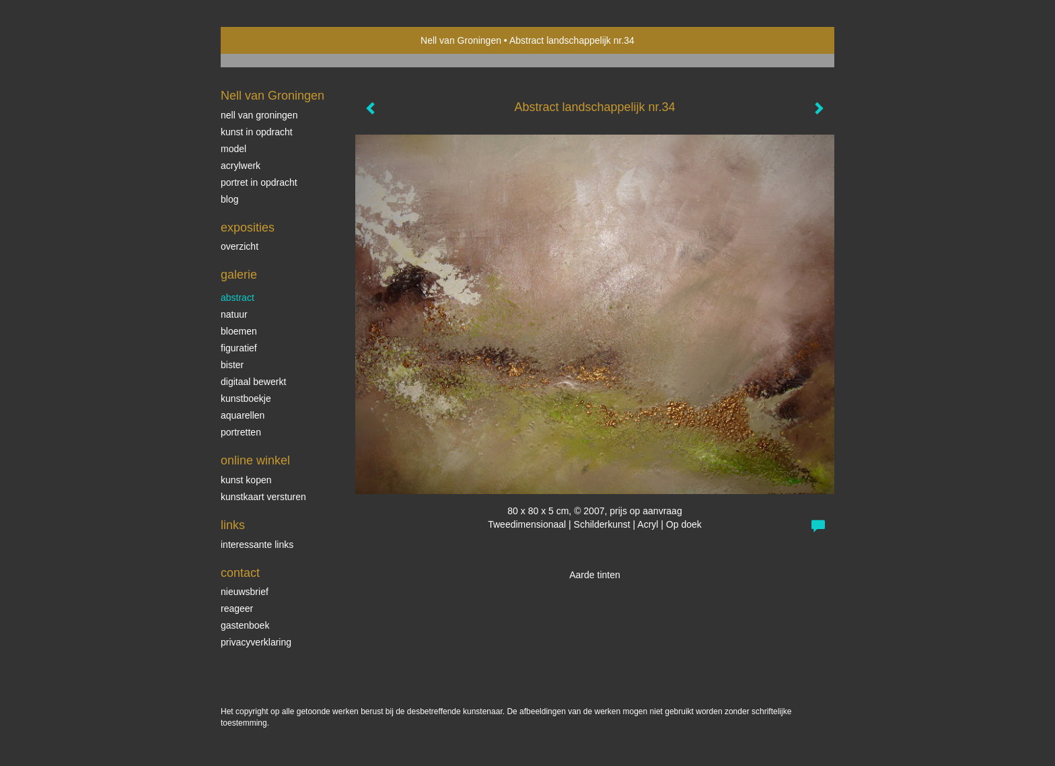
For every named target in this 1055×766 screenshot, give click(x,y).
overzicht (239, 246)
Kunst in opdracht (257, 132)
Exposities (248, 227)
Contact (240, 573)
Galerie (239, 274)
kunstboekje (246, 398)
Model (233, 148)
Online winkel (255, 460)
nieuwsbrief (244, 591)
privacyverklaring (256, 642)
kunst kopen (246, 480)
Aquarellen (242, 415)
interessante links (257, 544)
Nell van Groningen (461, 40)
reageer (237, 608)
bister (232, 364)
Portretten (241, 432)
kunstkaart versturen (263, 496)
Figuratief (239, 348)
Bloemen (239, 331)
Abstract (237, 297)
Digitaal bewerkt (253, 381)
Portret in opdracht (259, 182)
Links (233, 525)
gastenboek (245, 625)
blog (229, 199)
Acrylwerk (240, 165)
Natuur (234, 314)
